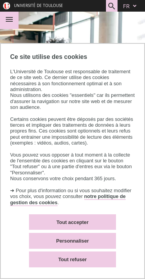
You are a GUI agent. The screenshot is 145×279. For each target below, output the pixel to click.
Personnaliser (72, 241)
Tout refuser (72, 259)
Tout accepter (72, 222)
